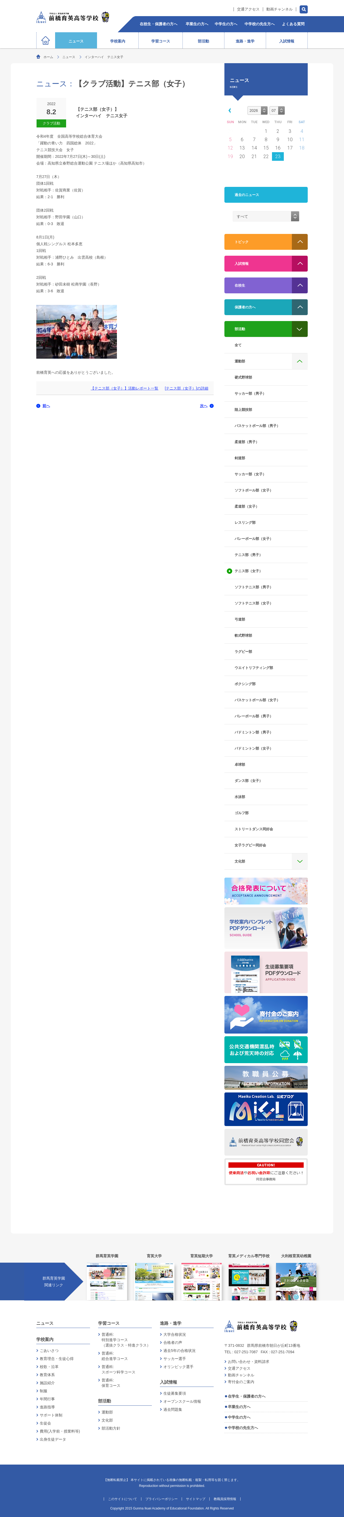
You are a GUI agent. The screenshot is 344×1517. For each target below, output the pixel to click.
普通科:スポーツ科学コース (118, 1369)
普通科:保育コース (111, 1383)
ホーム (48, 57)
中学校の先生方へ (243, 1428)
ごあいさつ (49, 1350)
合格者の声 (172, 1342)
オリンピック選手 (178, 1367)
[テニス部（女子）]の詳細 (186, 388)
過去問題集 (172, 1409)
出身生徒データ (53, 1439)
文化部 (107, 1420)
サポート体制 (51, 1415)
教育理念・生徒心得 (57, 1358)
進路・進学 (170, 1323)
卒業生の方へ (239, 1407)
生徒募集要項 (174, 1393)
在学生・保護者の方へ (247, 1396)
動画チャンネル (279, 9)
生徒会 (45, 1423)
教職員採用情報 (225, 1499)
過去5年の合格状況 (179, 1350)
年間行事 (47, 1399)
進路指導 (47, 1407)
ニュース (68, 57)
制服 (43, 1391)
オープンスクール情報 (182, 1401)
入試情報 (168, 1382)
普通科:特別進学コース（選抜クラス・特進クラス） (126, 1339)
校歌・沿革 (49, 1367)
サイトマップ (195, 1499)
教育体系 (47, 1375)
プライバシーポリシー (161, 1499)
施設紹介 (47, 1383)
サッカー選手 (174, 1358)
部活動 (104, 1401)
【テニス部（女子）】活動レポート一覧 (124, 388)
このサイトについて (122, 1499)
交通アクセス (248, 9)
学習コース (109, 1323)
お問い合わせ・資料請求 (248, 1361)
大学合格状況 (174, 1334)
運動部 (107, 1412)
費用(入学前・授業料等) (60, 1431)
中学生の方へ (239, 1417)
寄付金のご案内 (241, 1382)
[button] (229, 110)
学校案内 (44, 1339)
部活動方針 (111, 1428)
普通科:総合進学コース (115, 1356)
